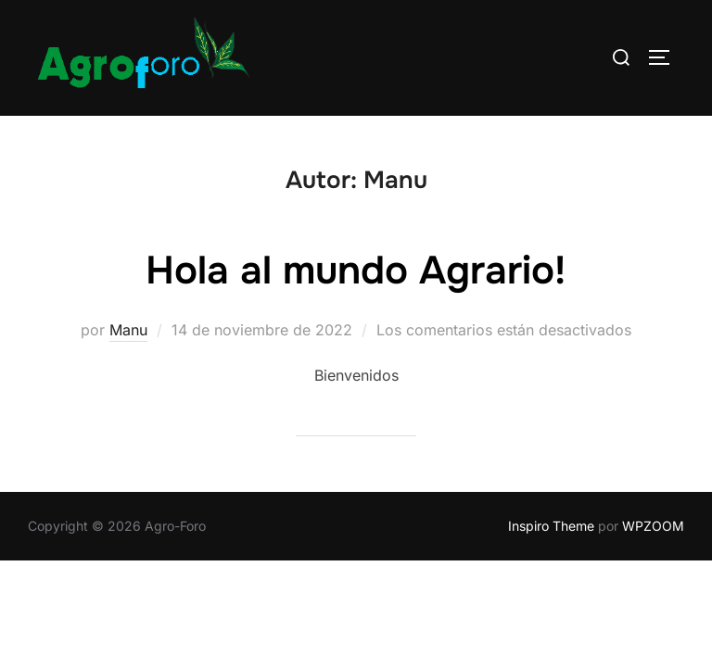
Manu (128, 330)
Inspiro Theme (551, 527)
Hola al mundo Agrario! (356, 271)
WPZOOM (653, 527)
